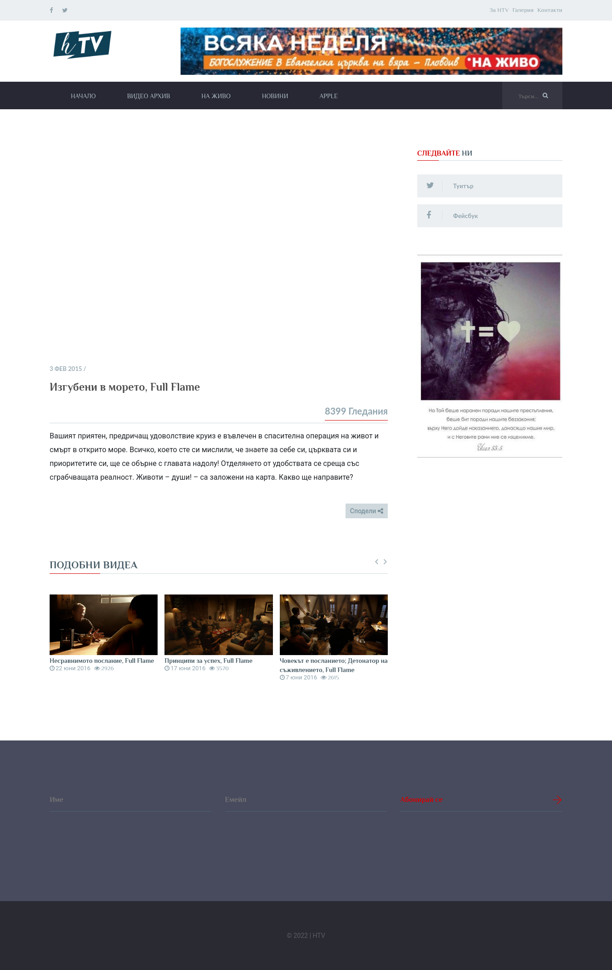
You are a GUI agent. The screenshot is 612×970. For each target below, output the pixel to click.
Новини (275, 96)
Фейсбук (452, 215)
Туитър (449, 185)
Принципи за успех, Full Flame (208, 660)
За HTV (499, 9)
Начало (83, 96)
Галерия (522, 9)
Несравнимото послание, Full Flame (102, 660)
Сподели (366, 511)
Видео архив (148, 96)
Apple (328, 96)
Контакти (549, 9)
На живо (216, 96)
